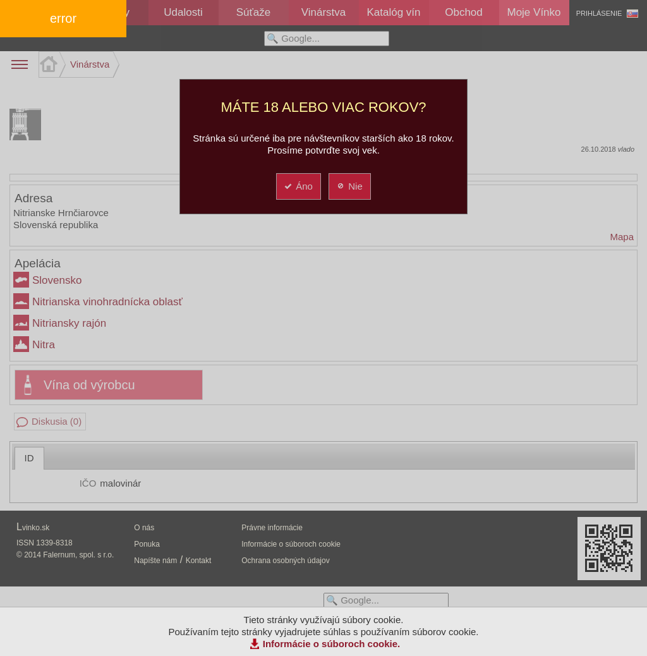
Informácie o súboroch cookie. (332, 643)
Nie (349, 186)
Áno (298, 186)
